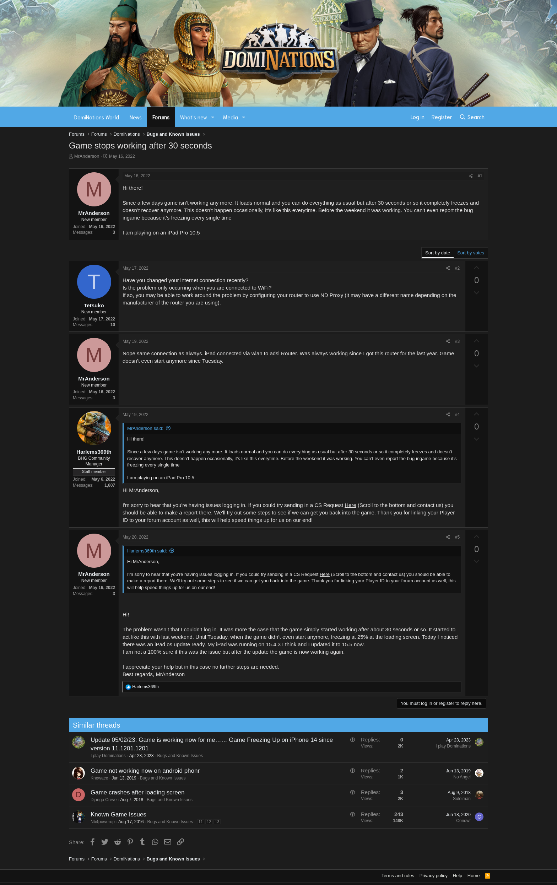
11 (198, 822)
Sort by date (437, 252)
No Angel (460, 777)
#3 (457, 341)
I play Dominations (106, 755)
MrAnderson (86, 156)
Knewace (97, 778)
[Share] (470, 176)
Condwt (461, 820)
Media (230, 116)
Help (458, 875)
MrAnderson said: (145, 428)
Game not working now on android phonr (143, 770)
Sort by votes (470, 252)
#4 (457, 414)
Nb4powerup (100, 821)
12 (207, 822)
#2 (457, 268)
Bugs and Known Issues (178, 755)
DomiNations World (96, 116)
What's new (193, 116)
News (136, 116)
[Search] (472, 117)
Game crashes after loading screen (135, 792)
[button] (213, 117)
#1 (480, 175)
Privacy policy (434, 875)
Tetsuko (94, 305)
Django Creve (101, 799)
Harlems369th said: (147, 551)
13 (215, 822)
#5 (457, 537)
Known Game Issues (116, 814)
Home (473, 875)
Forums (160, 116)
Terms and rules (398, 875)
